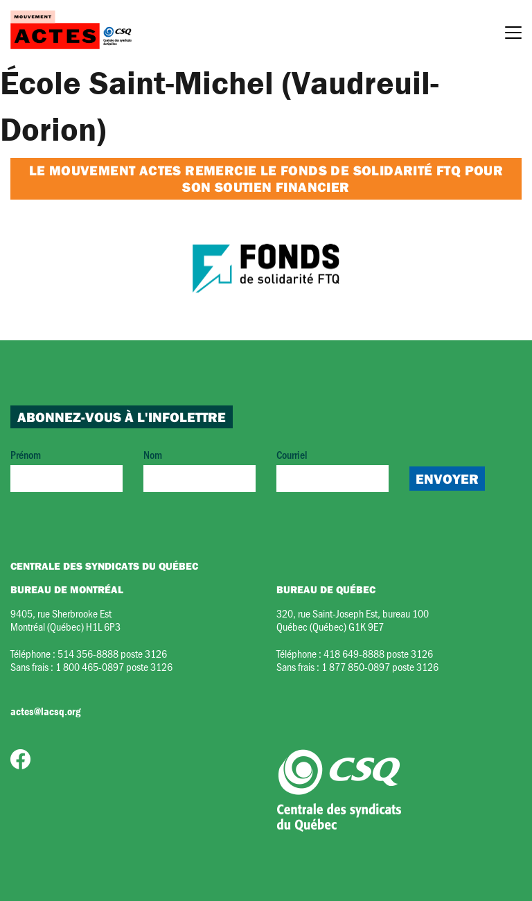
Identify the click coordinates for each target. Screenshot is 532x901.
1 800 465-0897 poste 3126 (113, 666)
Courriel (332, 469)
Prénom (66, 469)
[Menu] (513, 34)
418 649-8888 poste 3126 (378, 653)
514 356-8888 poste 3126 (112, 653)
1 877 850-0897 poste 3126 (379, 666)
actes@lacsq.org (45, 711)
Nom (199, 469)
